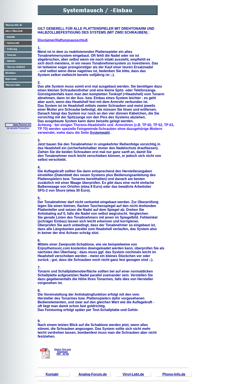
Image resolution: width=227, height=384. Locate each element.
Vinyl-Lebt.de (133, 374)
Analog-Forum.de (92, 374)
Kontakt (52, 374)
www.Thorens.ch (21, 125)
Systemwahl (100, 132)
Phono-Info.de (174, 374)
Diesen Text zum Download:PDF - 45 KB (62, 351)
